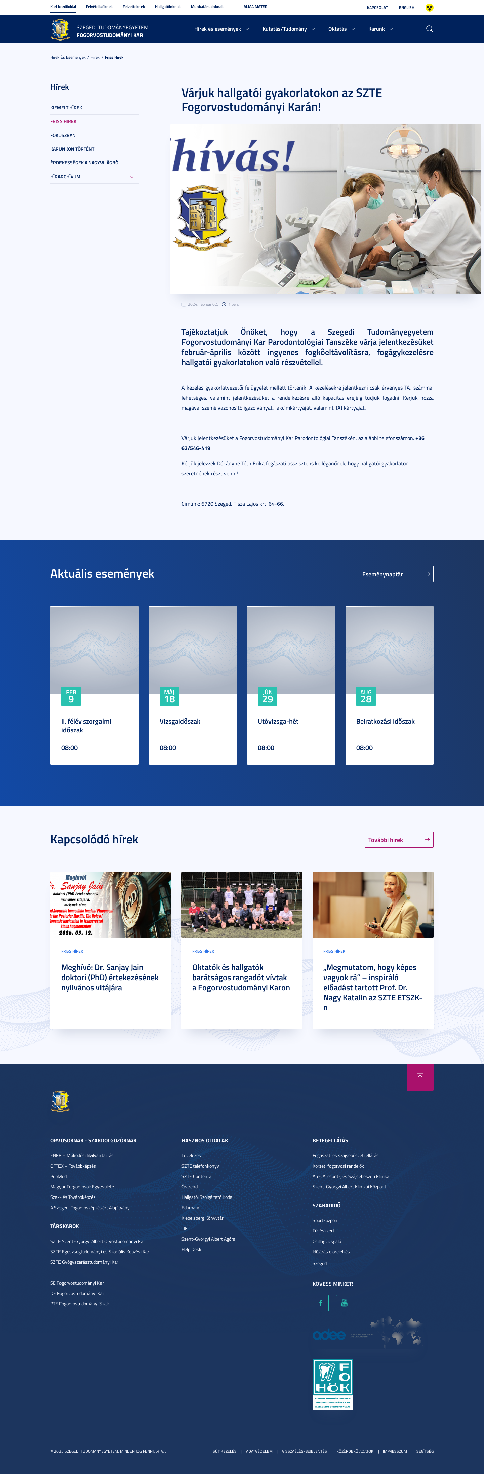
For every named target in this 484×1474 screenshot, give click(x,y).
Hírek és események (217, 28)
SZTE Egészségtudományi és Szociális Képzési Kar (99, 1251)
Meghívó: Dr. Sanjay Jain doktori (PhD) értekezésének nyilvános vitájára (110, 977)
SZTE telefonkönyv (200, 1166)
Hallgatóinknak (168, 6)
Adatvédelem (259, 1451)
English (406, 7)
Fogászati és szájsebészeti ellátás (346, 1155)
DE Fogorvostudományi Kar (77, 1293)
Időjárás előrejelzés (331, 1251)
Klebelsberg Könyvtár (203, 1218)
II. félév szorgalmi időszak (86, 725)
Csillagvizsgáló (327, 1241)
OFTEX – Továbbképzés (73, 1166)
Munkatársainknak (207, 6)
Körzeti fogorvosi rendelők (338, 1166)
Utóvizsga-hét (278, 721)
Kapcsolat (377, 7)
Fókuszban (63, 135)
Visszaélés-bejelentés (304, 1451)
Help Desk (191, 1249)
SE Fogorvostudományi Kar (77, 1283)
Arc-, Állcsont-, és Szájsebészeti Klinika (351, 1176)
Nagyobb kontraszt (430, 8)
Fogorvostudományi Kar (110, 35)
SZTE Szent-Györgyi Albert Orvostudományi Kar (97, 1241)
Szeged (320, 1263)
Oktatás (337, 28)
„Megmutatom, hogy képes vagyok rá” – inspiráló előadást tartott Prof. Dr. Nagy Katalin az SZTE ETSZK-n (372, 987)
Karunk (376, 28)
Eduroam (190, 1207)
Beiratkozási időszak (385, 721)
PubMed (58, 1176)
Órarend (190, 1186)
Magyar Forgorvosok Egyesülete (82, 1186)
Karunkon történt (72, 149)
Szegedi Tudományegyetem (112, 27)
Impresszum (395, 1451)
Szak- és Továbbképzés (73, 1197)
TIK (185, 1228)
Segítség (425, 1451)
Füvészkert (323, 1230)
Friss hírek (114, 57)
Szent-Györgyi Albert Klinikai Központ (349, 1186)
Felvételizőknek (99, 6)
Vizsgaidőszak (180, 721)
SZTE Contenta (196, 1176)
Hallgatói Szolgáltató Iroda (207, 1197)
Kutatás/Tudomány (285, 28)
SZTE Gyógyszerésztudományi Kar (84, 1262)
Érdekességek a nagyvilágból (85, 162)
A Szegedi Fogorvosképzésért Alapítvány (90, 1207)
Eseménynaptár (382, 573)
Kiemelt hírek (66, 107)
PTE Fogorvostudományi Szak (79, 1303)
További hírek (385, 839)
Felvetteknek (134, 6)
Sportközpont (326, 1220)
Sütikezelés (225, 1451)
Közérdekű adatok (354, 1451)
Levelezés (191, 1155)
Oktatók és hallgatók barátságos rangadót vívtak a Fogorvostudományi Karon (241, 977)
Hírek (95, 57)
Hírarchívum (65, 176)
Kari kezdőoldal (63, 6)
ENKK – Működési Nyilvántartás (82, 1155)
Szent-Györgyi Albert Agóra (208, 1239)
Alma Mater (255, 6)
